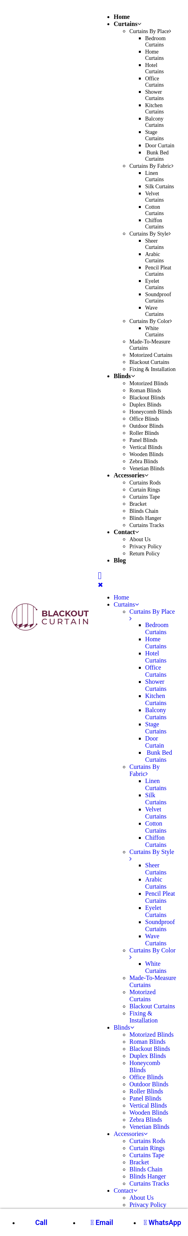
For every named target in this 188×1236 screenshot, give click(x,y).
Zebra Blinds (143, 461)
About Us (140, 539)
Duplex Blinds (145, 405)
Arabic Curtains (154, 257)
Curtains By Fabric (151, 166)
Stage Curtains (154, 135)
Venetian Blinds (146, 468)
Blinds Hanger (145, 518)
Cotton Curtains (154, 210)
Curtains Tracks (146, 525)
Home (122, 16)
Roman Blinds (145, 390)
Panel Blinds (143, 440)
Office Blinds (144, 419)
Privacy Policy (145, 546)
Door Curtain (159, 145)
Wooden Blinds (146, 454)
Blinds (124, 376)
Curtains (127, 23)
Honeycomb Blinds (150, 412)
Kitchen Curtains (154, 108)
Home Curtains (154, 55)
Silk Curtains (159, 186)
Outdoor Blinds (146, 426)
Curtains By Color (150, 321)
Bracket (138, 504)
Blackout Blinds (147, 398)
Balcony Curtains (154, 122)
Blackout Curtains (149, 362)
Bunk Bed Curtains (157, 156)
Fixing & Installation (152, 369)
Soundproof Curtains (158, 297)
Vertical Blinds (145, 447)
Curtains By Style (150, 234)
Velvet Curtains (154, 197)
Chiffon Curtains (154, 223)
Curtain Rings (144, 490)
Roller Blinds (144, 433)
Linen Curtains (154, 176)
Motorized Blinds (148, 383)
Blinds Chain (144, 511)
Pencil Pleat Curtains (158, 271)
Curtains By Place (150, 31)
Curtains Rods (145, 483)
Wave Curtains (154, 311)
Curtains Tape (144, 497)
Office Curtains (154, 82)
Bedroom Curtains (155, 41)
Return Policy (144, 554)
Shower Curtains (154, 95)
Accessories (131, 475)
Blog (120, 560)
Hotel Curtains (154, 68)
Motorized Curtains (150, 355)
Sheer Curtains (154, 244)
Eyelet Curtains (154, 284)
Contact (126, 532)
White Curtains (154, 331)
